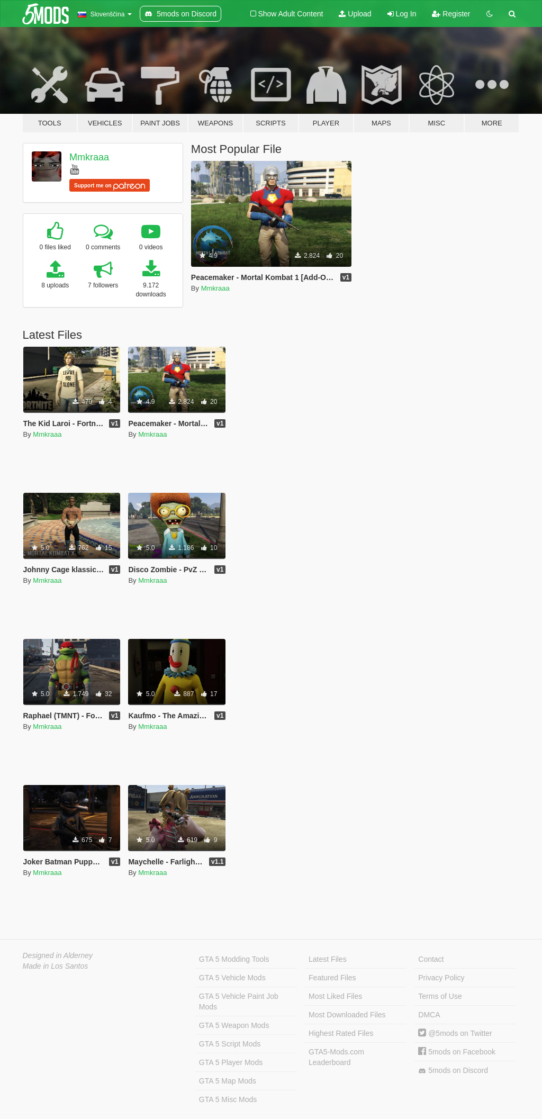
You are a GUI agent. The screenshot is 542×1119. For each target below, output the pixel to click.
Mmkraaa (89, 157)
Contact (431, 959)
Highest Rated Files (341, 1033)
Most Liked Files (335, 996)
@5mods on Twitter (455, 1033)
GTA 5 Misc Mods (228, 1099)
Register (451, 14)
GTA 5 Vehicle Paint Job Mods (238, 1001)
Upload (355, 14)
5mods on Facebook (456, 1052)
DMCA (429, 1014)
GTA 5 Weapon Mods (234, 1025)
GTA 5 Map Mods (227, 1081)
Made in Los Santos (55, 966)
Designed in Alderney (58, 955)
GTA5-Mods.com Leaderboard (336, 1057)
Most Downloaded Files (347, 1014)
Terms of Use (440, 996)
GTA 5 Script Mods (229, 1044)
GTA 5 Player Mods (231, 1062)
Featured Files (332, 977)
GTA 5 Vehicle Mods (232, 977)
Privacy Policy (441, 977)
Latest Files (328, 959)
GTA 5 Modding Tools (234, 959)
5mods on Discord (453, 1070)
